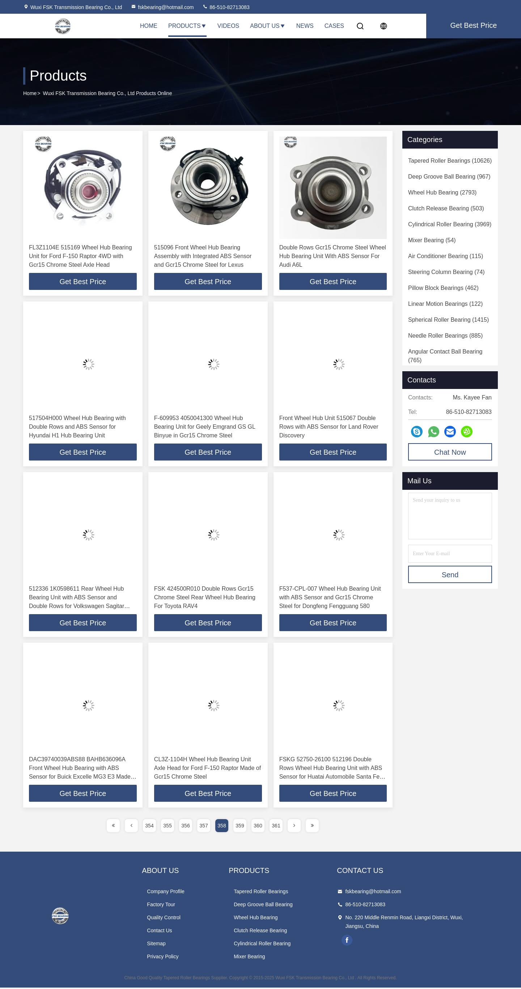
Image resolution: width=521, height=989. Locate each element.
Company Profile (179, 893)
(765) (445, 355)
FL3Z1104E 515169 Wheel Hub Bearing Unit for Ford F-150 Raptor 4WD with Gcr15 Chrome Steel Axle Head (80, 256)
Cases (334, 26)
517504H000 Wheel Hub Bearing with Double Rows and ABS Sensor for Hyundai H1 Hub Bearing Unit (77, 427)
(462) (443, 288)
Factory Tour (174, 906)
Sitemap (169, 945)
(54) (432, 240)
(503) (446, 208)
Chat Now (450, 452)
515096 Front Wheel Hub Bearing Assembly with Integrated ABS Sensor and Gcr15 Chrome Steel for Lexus (202, 256)
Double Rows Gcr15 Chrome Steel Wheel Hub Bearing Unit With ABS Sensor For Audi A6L (332, 256)
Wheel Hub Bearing (281, 919)
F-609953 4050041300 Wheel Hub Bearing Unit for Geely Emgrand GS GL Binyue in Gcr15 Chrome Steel (204, 427)
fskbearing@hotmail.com (162, 7)
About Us (267, 26)
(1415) (448, 320)
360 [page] (258, 827)
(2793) (442, 192)
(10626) (450, 161)
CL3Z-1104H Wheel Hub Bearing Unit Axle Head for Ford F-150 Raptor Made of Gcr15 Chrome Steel (207, 769)
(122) (445, 304)
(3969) (449, 224)
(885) (445, 336)
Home (148, 26)
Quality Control (177, 919)
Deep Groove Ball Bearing (288, 906)
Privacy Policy (175, 958)
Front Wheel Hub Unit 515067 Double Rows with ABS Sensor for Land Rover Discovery (328, 427)
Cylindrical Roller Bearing (287, 945)
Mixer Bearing (275, 958)
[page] (113, 827)
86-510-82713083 (225, 7)
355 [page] (167, 827)
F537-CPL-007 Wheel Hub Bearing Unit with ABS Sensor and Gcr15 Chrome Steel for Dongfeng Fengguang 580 (330, 598)
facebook (386, 941)
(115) (445, 256)
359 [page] (240, 827)
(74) (446, 272)
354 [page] (149, 827)
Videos (228, 26)
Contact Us (172, 932)
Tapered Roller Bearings (286, 893)
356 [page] (185, 827)
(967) (449, 177)
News (305, 26)
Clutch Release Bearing (286, 932)
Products (187, 26)
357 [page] (203, 827)
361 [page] (276, 827)
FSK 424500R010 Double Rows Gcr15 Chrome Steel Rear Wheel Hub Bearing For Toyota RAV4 (204, 598)
